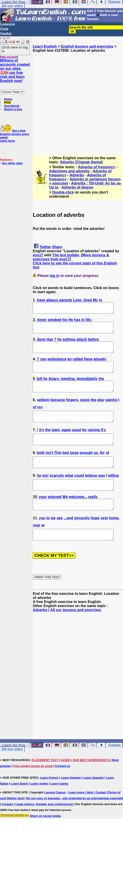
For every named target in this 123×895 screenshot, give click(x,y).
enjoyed (54, 515)
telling (113, 492)
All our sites (12, 6)
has (77, 322)
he (59, 343)
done (41, 343)
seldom (43, 410)
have (41, 300)
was (101, 492)
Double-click (63, 192)
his (64, 322)
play (100, 410)
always (52, 300)
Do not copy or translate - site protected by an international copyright (74, 820)
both (41, 467)
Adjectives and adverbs (69, 171)
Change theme (89, 162)
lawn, (56, 442)
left (39, 387)
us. (96, 467)
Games (115, 767)
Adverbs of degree (77, 187)
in (100, 300)
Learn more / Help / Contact (87, 814)
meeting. (68, 387)
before (93, 343)
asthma (69, 343)
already (100, 365)
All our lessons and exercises (75, 632)
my (40, 417)
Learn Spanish (93, 800)
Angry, (54, 387)
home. (114, 538)
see (60, 538)
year (36, 545)
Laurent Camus (55, 814)
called (78, 365)
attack (81, 343)
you (43, 365)
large (74, 467)
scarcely (57, 492)
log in (54, 276)
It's (103, 442)
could (79, 492)
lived (88, 300)
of (34, 417)
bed (65, 467)
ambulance (56, 365)
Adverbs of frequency (96, 167)
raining (94, 442)
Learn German (71, 800)
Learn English (45, 46)
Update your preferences (54, 826)
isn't (49, 467)
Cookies (7, 826)
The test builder (65, 255)
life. (88, 322)
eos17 (38, 255)
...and (68, 538)
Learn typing (59, 806)
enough (86, 467)
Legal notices (25, 826)
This (58, 467)
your (43, 515)
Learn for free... (15, 767)
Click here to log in (15, 49)
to (48, 538)
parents (65, 300)
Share (57, 247)
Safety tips (15, 820)
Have (88, 365)
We (65, 515)
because (58, 410)
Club (4, 29)
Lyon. (78, 300)
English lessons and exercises (87, 46)
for (84, 442)
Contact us (62, 788)
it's (41, 442)
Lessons (7, 24)
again (66, 442)
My (95, 300)
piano (85, 410)
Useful (5, 34)
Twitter (45, 247)
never (42, 322)
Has (50, 343)
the (101, 387)
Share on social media (45, 838)
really (93, 515)
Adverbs (67, 162)
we (53, 538)
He (71, 322)
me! (45, 492)
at (43, 545)
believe (91, 492)
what (69, 492)
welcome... (78, 515)
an (69, 365)
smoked (54, 322)
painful (111, 410)
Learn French (49, 800)
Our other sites (12, 163)
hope (95, 538)
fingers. (72, 410)
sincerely (82, 538)
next (104, 538)
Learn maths (39, 806)
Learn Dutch (19, 806)
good (76, 442)
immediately (87, 387)
